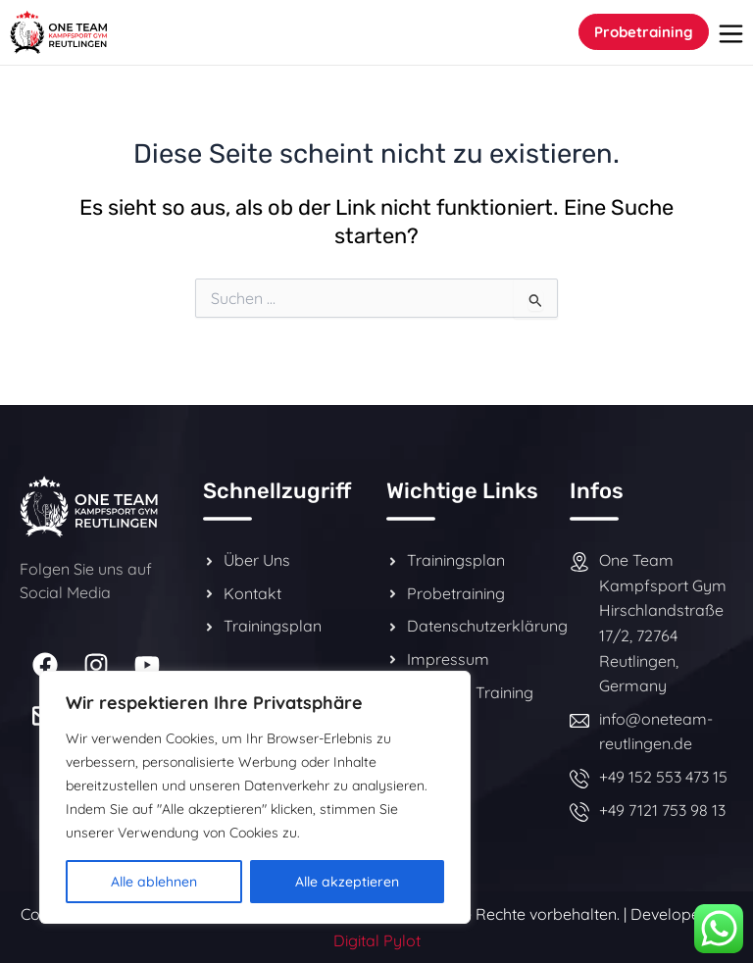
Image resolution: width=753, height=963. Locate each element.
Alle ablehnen (154, 881)
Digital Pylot (377, 940)
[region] (255, 797)
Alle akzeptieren (347, 881)
